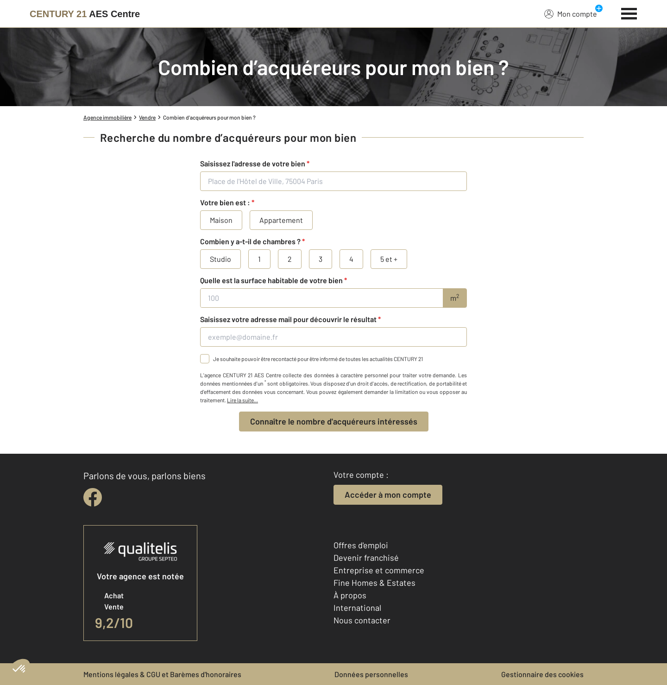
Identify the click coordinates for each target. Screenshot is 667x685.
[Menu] (629, 12)
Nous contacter (362, 620)
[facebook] (92, 497)
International (357, 608)
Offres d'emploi (361, 545)
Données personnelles (371, 674)
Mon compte (570, 13)
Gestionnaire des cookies (542, 674)
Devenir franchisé (366, 557)
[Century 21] (85, 14)
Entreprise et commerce (379, 570)
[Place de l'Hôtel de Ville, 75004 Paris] (333, 181)
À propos (350, 595)
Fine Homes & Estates (374, 582)
